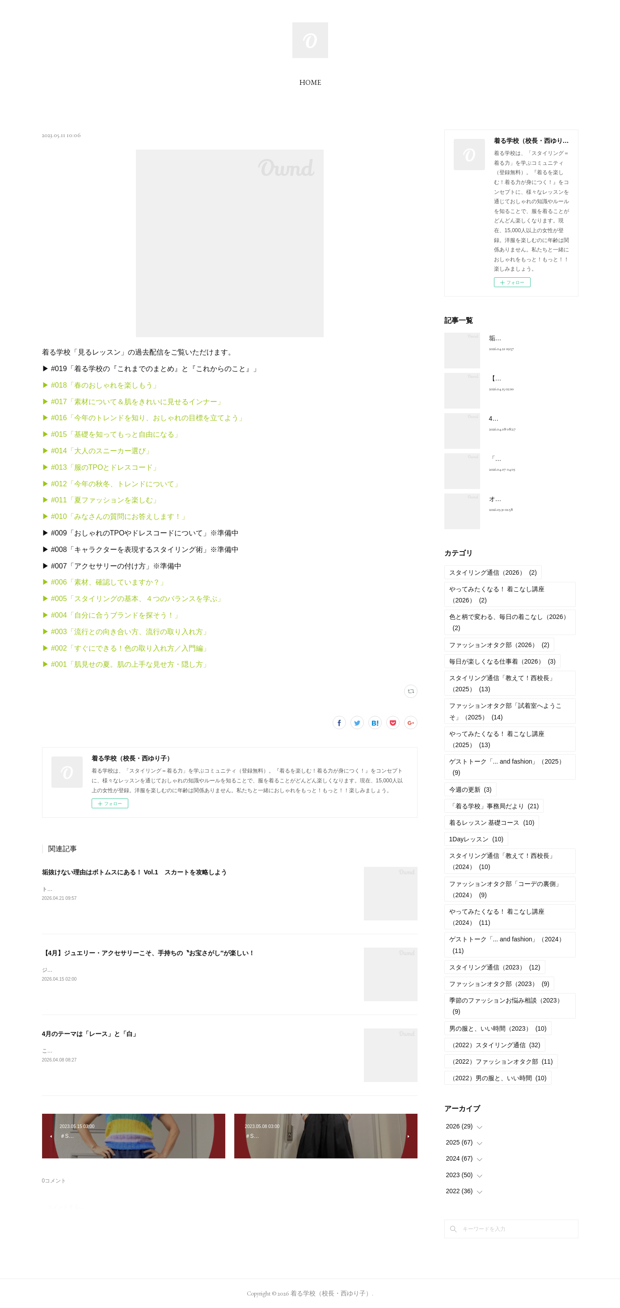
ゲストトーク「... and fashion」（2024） (507, 945)
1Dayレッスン (476, 839)
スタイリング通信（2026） (493, 572)
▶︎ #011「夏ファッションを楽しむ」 (101, 500)
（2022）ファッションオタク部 (501, 1061)
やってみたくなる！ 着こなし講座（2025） (497, 739)
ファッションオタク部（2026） (499, 644)
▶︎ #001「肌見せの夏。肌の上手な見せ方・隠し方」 (126, 664)
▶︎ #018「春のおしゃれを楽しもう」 (101, 385)
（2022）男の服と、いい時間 (498, 1078)
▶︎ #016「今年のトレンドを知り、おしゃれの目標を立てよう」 (144, 418)
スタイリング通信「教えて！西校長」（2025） (502, 683)
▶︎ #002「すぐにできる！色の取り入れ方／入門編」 (126, 648)
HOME (310, 82)
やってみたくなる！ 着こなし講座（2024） (497, 917)
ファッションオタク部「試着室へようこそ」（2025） (505, 711)
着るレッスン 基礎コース (492, 822)
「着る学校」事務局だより (494, 806)
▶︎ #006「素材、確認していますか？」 (104, 582)
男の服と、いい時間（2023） (498, 1028)
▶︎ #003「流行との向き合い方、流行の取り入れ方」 (126, 631)
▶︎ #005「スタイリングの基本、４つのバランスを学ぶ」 (133, 598)
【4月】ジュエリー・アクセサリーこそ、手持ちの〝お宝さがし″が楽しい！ (148, 953)
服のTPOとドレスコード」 (117, 467)
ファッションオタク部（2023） (499, 983)
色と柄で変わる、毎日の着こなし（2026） (509, 622)
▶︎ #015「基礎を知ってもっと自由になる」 (111, 434)
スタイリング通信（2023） (494, 967)
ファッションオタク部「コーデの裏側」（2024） (505, 889)
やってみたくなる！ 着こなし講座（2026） (497, 594)
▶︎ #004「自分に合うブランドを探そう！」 (111, 615)
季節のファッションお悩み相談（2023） (506, 1006)
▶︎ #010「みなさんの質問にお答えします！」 (115, 516)
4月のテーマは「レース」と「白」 (90, 1033)
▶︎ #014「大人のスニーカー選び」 (97, 451)
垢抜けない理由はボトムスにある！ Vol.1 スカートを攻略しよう (134, 872)
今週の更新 (470, 789)
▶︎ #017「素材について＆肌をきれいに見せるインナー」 (133, 401)
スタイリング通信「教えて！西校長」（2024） (502, 861)
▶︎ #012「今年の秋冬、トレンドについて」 (111, 484)
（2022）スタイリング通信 (494, 1045)
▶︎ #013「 (58, 467)
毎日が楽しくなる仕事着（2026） (502, 661)
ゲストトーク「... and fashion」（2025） (507, 767)
